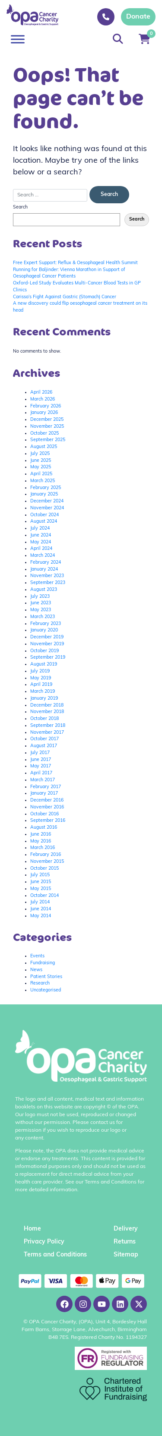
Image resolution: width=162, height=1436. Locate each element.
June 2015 (40, 882)
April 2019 (41, 684)
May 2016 (40, 841)
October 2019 (44, 651)
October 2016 (44, 814)
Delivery (126, 1229)
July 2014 (40, 902)
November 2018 (47, 712)
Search (20, 207)
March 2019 (42, 691)
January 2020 (44, 630)
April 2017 (41, 773)
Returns (125, 1242)
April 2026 (41, 392)
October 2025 (44, 433)
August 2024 (43, 521)
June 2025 (40, 460)
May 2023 (40, 610)
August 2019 (43, 664)
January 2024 (44, 569)
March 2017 (42, 780)
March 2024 (42, 555)
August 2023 (43, 589)
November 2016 (47, 807)
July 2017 (40, 753)
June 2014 (40, 909)
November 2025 (47, 426)
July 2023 (40, 596)
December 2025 (47, 419)
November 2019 (47, 644)
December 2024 (47, 501)
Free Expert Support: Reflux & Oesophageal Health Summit (75, 263)
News (36, 970)
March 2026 (42, 399)
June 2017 (40, 759)
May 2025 (40, 467)
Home (32, 1229)
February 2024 (45, 562)
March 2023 (42, 617)
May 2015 (40, 889)
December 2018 (47, 705)
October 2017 (44, 739)
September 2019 (47, 657)
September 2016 (47, 820)
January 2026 (44, 412)
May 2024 (40, 542)
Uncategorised (45, 990)
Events (37, 956)
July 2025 (40, 453)
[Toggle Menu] (18, 39)
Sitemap (126, 1255)
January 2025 (44, 494)
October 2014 (44, 895)
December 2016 (47, 800)
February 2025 (45, 488)
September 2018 (47, 725)
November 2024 (47, 508)
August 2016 (43, 827)
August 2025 (43, 447)
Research (40, 983)
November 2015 (47, 861)
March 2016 (42, 848)
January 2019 (44, 698)
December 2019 (47, 637)
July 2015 (40, 875)
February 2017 (45, 787)
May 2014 (40, 916)
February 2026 (45, 406)
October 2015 (44, 868)
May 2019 (40, 678)
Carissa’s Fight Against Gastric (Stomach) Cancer (64, 297)
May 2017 (40, 766)
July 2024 (40, 528)
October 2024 (44, 515)
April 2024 (41, 548)
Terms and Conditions (55, 1255)
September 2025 (47, 440)
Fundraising (42, 963)
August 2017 (43, 746)
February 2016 (45, 854)
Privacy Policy (44, 1242)
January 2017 (44, 793)
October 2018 (44, 718)
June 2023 (40, 603)
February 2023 (45, 624)
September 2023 (47, 583)
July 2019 (40, 671)
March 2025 (42, 481)
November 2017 (47, 732)
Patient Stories (46, 977)
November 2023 (47, 576)
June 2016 (40, 834)
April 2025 (41, 474)
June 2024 (40, 535)
